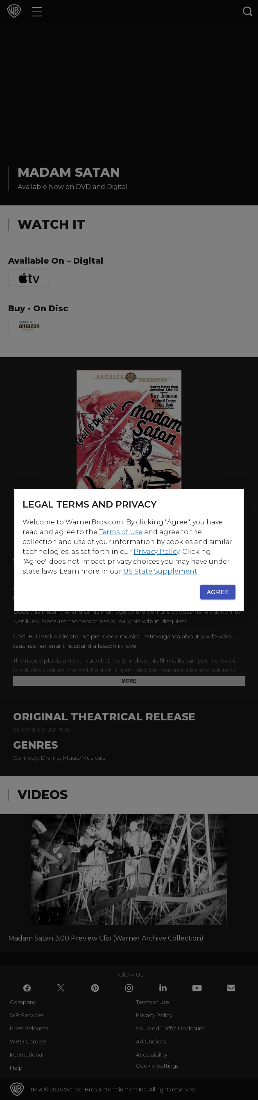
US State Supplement (160, 571)
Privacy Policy (156, 552)
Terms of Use (121, 532)
